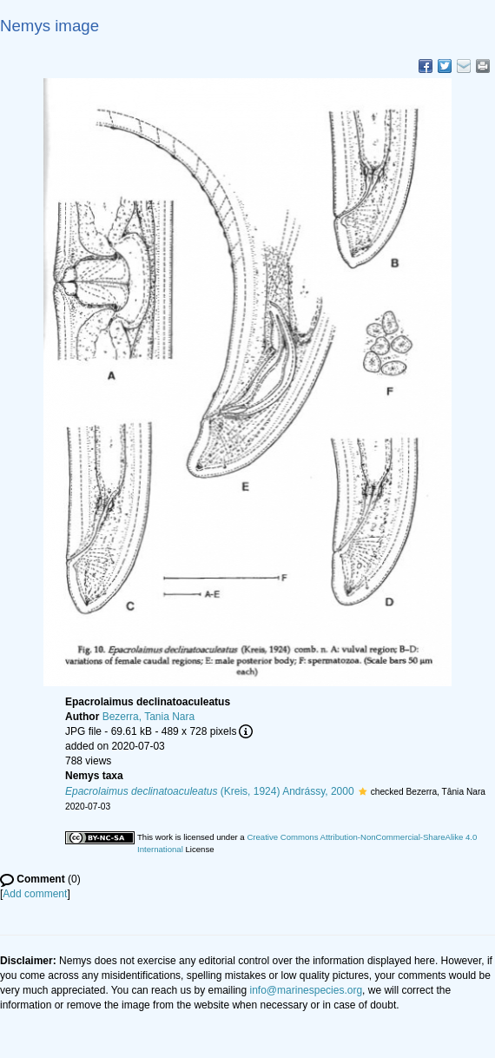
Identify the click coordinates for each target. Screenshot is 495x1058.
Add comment (35, 894)
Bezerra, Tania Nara (148, 717)
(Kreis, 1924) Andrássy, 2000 (209, 791)
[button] (362, 791)
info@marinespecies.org (306, 990)
